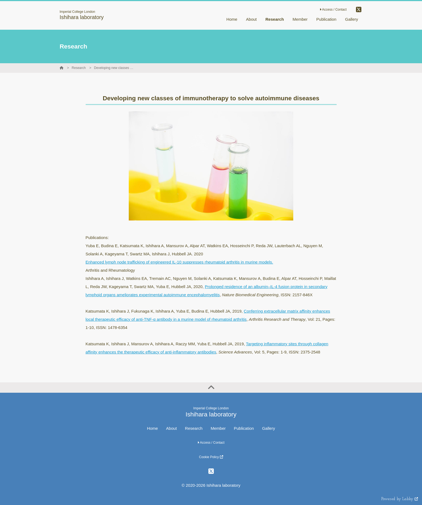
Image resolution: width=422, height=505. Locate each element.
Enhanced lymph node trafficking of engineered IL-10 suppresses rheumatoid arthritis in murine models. (179, 262)
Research (79, 68)
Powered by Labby (399, 499)
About (171, 428)
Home (152, 428)
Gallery (268, 428)
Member (218, 428)
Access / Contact (333, 9)
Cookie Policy (211, 457)
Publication (244, 428)
